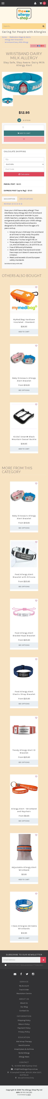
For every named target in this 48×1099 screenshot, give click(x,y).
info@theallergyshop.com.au (24, 1069)
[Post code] (24, 169)
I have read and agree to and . (24, 965)
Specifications (26, 199)
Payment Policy (24, 1028)
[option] (24, 83)
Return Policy (24, 1024)
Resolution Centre (24, 993)
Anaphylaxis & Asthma (24, 1049)
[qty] (24, 159)
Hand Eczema (24, 1045)
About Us (24, 1003)
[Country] (24, 164)
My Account (24, 986)
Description (9, 199)
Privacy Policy (39, 965)
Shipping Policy (24, 1020)
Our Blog (24, 1007)
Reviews (13, 204)
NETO (29, 1095)
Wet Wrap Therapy (24, 1041)
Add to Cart (24, 133)
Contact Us (24, 1011)
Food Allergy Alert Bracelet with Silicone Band (24, 577)
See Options (24, 390)
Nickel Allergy (24, 1053)
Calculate (24, 174)
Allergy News (24, 1057)
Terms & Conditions (27, 965)
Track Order (24, 990)
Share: (38, 46)
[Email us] (15, 974)
